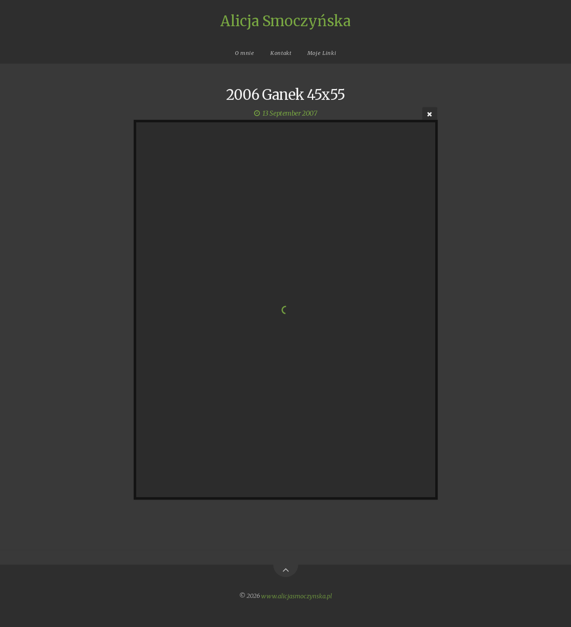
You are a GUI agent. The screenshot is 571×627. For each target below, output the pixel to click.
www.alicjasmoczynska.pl (296, 596)
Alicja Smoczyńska (285, 21)
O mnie (244, 53)
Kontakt (280, 53)
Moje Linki (321, 53)
